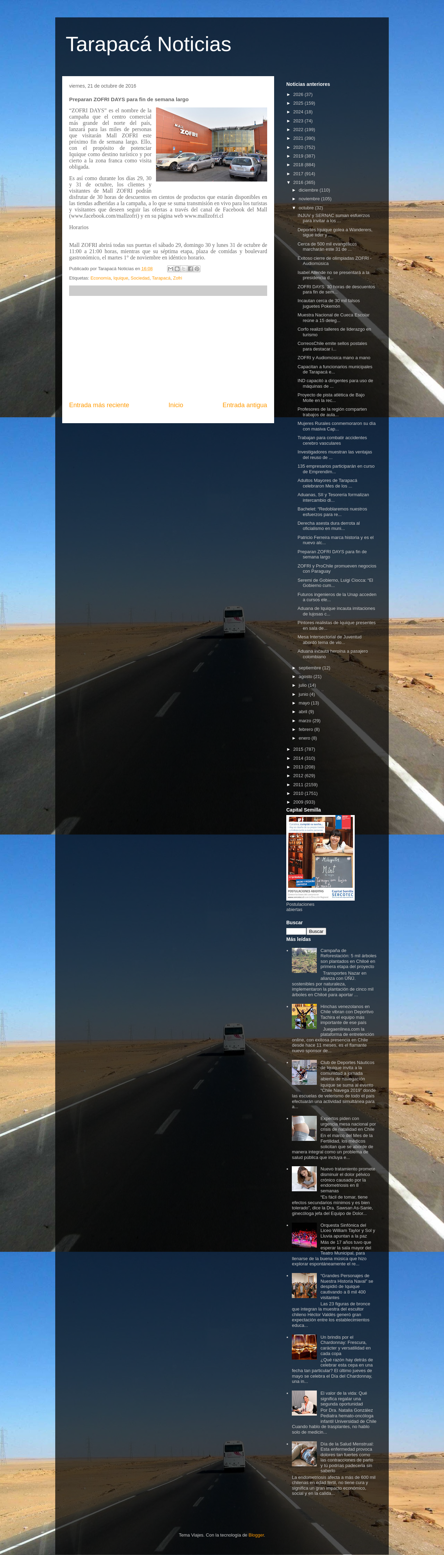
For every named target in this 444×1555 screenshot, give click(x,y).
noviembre (310, 198)
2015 (299, 749)
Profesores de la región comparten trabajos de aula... (332, 411)
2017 (299, 173)
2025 (299, 103)
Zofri (177, 278)
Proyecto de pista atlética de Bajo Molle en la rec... (330, 397)
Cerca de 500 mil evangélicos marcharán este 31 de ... (327, 246)
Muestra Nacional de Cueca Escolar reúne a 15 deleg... (333, 317)
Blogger (256, 1535)
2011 (299, 784)
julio (303, 685)
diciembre (309, 190)
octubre (307, 207)
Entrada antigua (245, 405)
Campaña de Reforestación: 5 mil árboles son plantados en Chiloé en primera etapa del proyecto (348, 958)
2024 (299, 111)
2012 (299, 775)
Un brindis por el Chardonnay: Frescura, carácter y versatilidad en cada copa (345, 1345)
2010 (299, 793)
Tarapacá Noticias (148, 44)
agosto (306, 676)
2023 (299, 120)
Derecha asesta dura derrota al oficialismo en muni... (328, 526)
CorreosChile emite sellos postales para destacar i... (332, 346)
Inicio (175, 405)
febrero (306, 729)
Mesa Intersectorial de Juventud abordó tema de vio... (329, 639)
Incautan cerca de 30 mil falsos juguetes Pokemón (328, 303)
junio (304, 694)
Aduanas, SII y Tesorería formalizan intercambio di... (333, 497)
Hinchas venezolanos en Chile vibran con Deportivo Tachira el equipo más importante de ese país (346, 1014)
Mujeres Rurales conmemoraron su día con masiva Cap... (336, 426)
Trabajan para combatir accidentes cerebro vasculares (332, 440)
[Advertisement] (168, 348)
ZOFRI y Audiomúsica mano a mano (333, 357)
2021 (299, 138)
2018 (299, 164)
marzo (306, 720)
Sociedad (140, 278)
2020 (299, 147)
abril (304, 711)
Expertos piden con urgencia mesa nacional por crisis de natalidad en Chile (348, 1124)
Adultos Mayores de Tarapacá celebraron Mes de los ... (327, 483)
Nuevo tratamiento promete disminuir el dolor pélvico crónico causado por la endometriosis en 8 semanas (347, 1179)
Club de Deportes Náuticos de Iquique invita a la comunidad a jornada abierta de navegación (347, 1070)
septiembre (310, 667)
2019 (299, 156)
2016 (299, 182)
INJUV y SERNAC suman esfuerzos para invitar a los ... (333, 218)
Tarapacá (161, 278)
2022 (299, 129)
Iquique (120, 278)
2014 (299, 758)
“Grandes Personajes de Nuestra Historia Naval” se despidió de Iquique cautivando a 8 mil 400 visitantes (346, 1286)
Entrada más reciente (99, 405)
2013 (299, 767)
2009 (299, 802)
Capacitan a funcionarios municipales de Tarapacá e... (334, 369)
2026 (299, 94)
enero (305, 738)
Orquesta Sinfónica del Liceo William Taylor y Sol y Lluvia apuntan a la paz (347, 1231)
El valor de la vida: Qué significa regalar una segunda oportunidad (343, 1399)
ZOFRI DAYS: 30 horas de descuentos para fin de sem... (336, 289)
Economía (100, 278)
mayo (305, 703)
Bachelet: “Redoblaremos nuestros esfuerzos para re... (332, 511)
